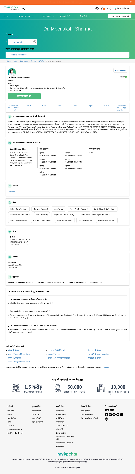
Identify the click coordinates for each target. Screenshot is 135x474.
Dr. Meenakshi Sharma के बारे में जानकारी (13, 108)
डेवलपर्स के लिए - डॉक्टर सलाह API (65, 438)
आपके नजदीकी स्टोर (62, 426)
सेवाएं (59, 105)
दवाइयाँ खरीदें (60, 411)
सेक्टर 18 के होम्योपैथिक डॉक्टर (19, 362)
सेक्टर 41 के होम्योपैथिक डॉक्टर (59, 358)
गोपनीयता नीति (36, 411)
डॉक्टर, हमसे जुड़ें (85, 411)
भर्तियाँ (9, 422)
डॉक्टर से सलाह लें (61, 415)
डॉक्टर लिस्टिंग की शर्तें (87, 415)
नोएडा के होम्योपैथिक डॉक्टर (57, 350)
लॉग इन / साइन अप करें (120, 16)
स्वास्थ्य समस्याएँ (24, 16)
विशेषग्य (44, 105)
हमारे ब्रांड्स (46, 16)
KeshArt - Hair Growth (15, 433)
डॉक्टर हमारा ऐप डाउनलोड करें (89, 418)
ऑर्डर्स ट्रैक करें (60, 418)
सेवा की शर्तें (35, 415)
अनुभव (91, 105)
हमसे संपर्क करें (12, 418)
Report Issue (120, 70)
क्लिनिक (29, 105)
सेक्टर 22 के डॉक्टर (94, 350)
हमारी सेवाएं (60, 407)
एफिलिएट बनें (60, 446)
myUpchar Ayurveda (15, 429)
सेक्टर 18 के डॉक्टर (94, 358)
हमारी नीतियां (36, 407)
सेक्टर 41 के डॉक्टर (14, 358)
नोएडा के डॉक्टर (13, 350)
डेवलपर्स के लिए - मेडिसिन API (65, 443)
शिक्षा (75, 105)
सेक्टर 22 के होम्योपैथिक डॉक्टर (19, 354)
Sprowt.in (11, 426)
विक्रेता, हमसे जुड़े (61, 433)
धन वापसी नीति (36, 418)
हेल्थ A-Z (84, 16)
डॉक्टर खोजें (59, 429)
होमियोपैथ (12, 192)
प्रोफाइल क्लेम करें (24, 96)
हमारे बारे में (11, 411)
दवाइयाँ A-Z (65, 16)
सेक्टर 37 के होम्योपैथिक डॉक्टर (98, 354)
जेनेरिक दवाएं (60, 422)
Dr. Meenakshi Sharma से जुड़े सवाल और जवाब (121, 108)
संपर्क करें (106, 367)
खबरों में (10, 415)
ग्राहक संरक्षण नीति (37, 422)
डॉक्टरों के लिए (86, 407)
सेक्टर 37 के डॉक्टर (54, 354)
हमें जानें (10, 407)
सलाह (6, 16)
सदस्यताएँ (106, 105)
